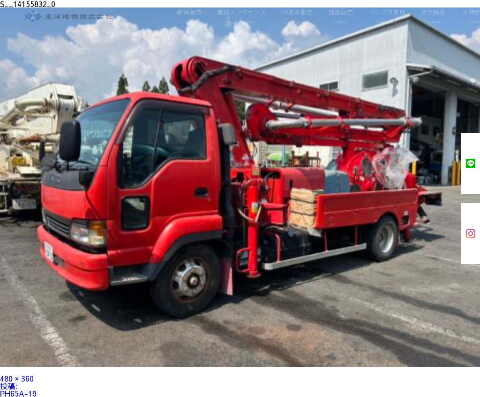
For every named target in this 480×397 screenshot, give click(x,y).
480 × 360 (17, 378)
